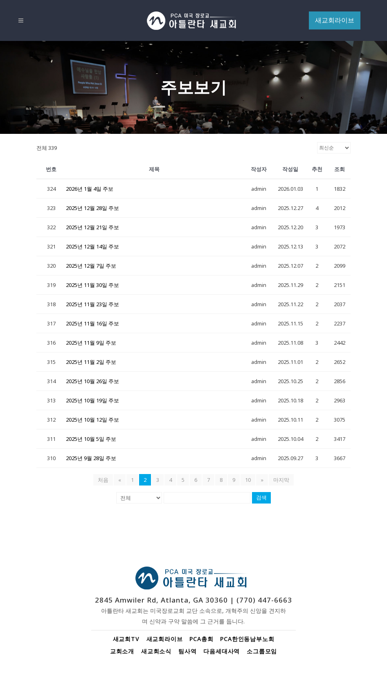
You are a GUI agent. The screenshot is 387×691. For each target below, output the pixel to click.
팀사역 (187, 651)
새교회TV (126, 639)
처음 (103, 479)
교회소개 (122, 651)
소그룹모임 (262, 651)
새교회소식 (156, 651)
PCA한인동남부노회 (247, 639)
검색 (261, 498)
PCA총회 (201, 639)
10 (248, 479)
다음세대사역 (221, 651)
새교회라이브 (164, 639)
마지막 (281, 479)
